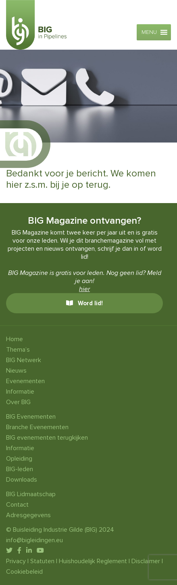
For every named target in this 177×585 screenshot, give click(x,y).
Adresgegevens (28, 515)
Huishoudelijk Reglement (93, 561)
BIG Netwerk (23, 360)
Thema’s (18, 350)
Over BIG (18, 402)
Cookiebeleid (24, 572)
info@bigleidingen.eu (34, 540)
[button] (149, 32)
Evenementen (25, 381)
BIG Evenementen (31, 417)
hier (84, 289)
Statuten (42, 561)
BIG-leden (19, 469)
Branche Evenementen (37, 427)
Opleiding (19, 459)
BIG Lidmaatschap (31, 494)
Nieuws (16, 371)
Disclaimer (145, 561)
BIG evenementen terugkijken (47, 438)
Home (14, 339)
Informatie (20, 392)
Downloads (21, 480)
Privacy (16, 561)
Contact (17, 505)
